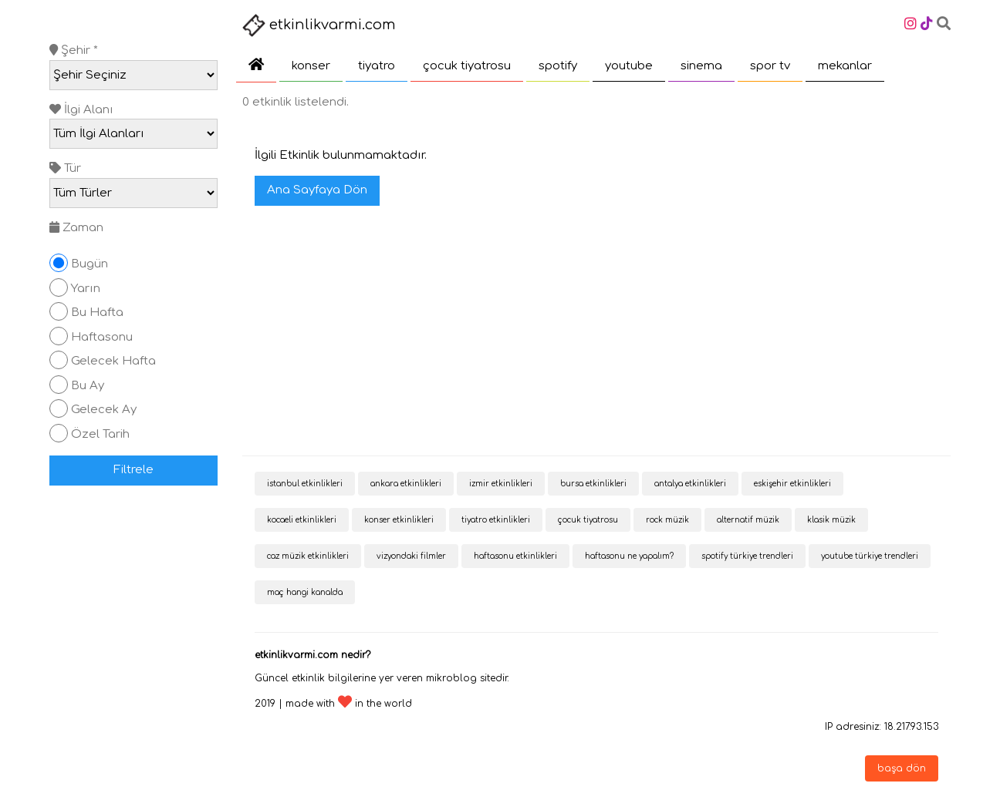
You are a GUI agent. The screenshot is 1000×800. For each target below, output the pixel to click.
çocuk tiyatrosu (467, 65)
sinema (701, 65)
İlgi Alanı (81, 109)
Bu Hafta (97, 312)
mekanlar (845, 65)
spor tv (770, 65)
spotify (558, 65)
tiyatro (376, 65)
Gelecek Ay (104, 409)
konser (311, 65)
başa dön (901, 768)
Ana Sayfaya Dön (317, 190)
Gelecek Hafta (113, 361)
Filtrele (133, 469)
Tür (65, 168)
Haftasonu (102, 337)
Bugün (89, 264)
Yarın (85, 288)
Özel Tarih (100, 434)
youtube (629, 65)
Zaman (76, 227)
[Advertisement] (596, 332)
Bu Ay (87, 385)
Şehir (73, 50)
